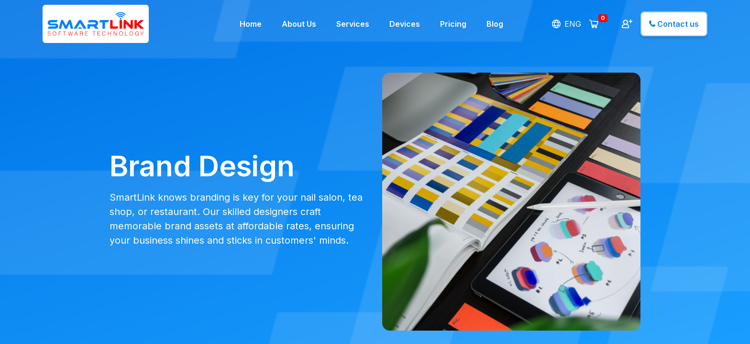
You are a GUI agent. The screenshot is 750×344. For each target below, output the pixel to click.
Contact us (674, 24)
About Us (299, 24)
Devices (404, 24)
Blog (494, 24)
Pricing (453, 24)
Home (251, 24)
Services (352, 24)
